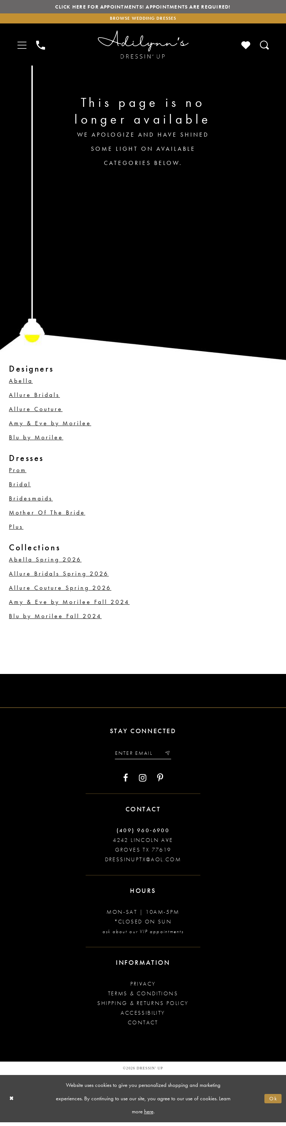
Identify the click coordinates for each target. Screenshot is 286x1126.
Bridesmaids (31, 501)
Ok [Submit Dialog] (273, 1102)
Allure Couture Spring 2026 (60, 590)
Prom (17, 473)
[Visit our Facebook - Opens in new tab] (125, 781)
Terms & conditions (143, 997)
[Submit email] (170, 756)
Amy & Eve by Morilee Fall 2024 (69, 604)
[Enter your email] (143, 756)
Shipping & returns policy (142, 1007)
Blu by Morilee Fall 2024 (55, 619)
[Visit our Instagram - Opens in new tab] (142, 781)
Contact (143, 1026)
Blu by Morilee (36, 440)
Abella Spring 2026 (45, 562)
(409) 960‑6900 (143, 834)
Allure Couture (36, 412)
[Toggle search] (264, 47)
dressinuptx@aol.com (143, 863)
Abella (21, 383)
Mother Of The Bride (47, 515)
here (148, 1115)
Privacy (143, 987)
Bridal (20, 487)
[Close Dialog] (12, 1102)
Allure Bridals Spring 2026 (59, 576)
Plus (16, 529)
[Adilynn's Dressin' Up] (143, 47)
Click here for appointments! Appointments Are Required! (143, 8)
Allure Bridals (34, 397)
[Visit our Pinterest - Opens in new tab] (160, 781)
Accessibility (143, 1016)
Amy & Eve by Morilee (50, 426)
